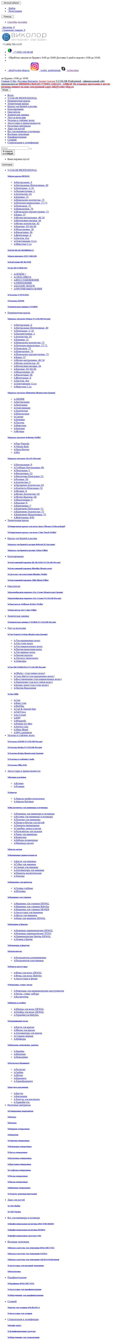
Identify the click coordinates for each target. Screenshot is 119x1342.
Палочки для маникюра (27, 819)
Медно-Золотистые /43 (27, 494)
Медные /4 (20, 491)
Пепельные (20, 405)
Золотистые (21, 410)
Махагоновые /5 (23, 500)
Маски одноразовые (17, 1182)
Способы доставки (17, 22)
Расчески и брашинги (18, 1063)
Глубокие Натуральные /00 (29, 467)
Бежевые (19, 419)
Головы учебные (23, 888)
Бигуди (18, 1093)
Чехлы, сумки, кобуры (26, 993)
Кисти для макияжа (25, 861)
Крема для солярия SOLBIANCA (23, 1307)
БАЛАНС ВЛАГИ (24, 285)
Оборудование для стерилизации (23, 1337)
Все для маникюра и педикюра (23, 131)
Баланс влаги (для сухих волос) (31, 685)
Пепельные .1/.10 (24, 188)
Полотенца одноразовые (19, 1158)
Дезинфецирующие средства (21, 1331)
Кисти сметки (14, 849)
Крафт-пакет (14, 1325)
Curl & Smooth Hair (25, 709)
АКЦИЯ (19, 399)
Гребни (18, 1072)
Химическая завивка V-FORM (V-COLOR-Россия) (31, 622)
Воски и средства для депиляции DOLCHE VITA (30, 1248)
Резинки (19, 786)
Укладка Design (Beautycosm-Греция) (25, 753)
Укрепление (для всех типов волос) (33, 682)
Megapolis (20, 720)
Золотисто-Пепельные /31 (28, 488)
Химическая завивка (18, 114)
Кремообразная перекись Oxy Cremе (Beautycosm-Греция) (35, 592)
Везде (10, 95)
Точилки (19, 876)
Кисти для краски (24, 1027)
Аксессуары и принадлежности (23, 123)
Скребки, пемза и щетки (27, 828)
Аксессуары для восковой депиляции (25, 1265)
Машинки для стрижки (19, 897)
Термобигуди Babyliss (26, 1015)
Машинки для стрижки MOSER (31, 909)
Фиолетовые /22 (23, 473)
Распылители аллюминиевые (30, 957)
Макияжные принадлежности (22, 855)
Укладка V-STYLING (18, 295)
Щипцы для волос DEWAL (29, 1009)
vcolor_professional (45, 70)
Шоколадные (21, 413)
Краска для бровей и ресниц (22, 106)
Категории (7, 164)
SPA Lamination (23, 732)
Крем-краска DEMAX (18, 176)
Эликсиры (20, 661)
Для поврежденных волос (28, 646)
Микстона (20, 425)
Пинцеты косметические (28, 873)
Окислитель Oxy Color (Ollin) (22, 610)
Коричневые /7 (22, 505)
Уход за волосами (16, 117)
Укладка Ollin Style (17, 765)
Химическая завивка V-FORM (22, 306)
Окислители (13, 112)
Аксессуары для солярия (19, 1313)
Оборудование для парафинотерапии (25, 1295)
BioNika (19, 706)
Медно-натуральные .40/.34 (29, 217)
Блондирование (15, 109)
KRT (17, 717)
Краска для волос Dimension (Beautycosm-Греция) (31, 392)
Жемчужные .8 (22, 235)
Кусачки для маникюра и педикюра (33, 816)
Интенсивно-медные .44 (27, 220)
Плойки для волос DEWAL (29, 1012)
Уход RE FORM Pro (17, 268)
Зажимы (19, 1051)
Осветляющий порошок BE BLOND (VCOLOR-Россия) (33, 562)
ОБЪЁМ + (20, 274)
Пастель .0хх (21, 238)
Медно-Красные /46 (25, 497)
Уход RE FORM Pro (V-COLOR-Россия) (26, 667)
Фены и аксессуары (17, 966)
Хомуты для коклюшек (27, 1099)
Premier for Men (23, 723)
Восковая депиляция (18, 134)
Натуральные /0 (23, 464)
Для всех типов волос (26, 658)
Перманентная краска (18, 100)
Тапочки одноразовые (18, 1140)
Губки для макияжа (25, 864)
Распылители (14, 951)
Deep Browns (21, 449)
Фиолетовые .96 (23, 232)
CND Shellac (13, 1206)
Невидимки (21, 1057)
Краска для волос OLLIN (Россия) (24, 458)
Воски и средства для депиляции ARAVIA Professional (33, 1259)
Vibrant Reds (21, 446)
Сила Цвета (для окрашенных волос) (34, 676)
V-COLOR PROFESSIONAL (22, 98)
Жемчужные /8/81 (24, 517)
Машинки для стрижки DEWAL (31, 903)
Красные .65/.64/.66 (25, 226)
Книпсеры (20, 837)
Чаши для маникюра (25, 834)
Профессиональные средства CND (24, 1235)
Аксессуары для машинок (28, 912)
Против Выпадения (25, 688)
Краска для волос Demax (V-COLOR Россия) (28, 319)
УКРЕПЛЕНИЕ (23, 283)
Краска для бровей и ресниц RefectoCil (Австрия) (31, 544)
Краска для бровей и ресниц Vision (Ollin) (27, 550)
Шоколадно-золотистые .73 (29, 200)
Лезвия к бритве (23, 939)
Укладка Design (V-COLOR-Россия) (24, 747)
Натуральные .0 (23, 182)
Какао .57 (20, 214)
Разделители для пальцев (28, 831)
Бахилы (11, 1123)
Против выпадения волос (28, 649)
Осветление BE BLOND (19, 262)
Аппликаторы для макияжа (29, 870)
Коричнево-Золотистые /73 (29, 511)
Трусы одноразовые (17, 1152)
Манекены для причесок (19, 882)
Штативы (20, 891)
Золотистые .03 (23, 194)
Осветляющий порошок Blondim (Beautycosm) (29, 568)
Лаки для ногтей (16, 128)
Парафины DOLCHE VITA (20, 1283)
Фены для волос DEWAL (28, 972)
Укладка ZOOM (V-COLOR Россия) (24, 741)
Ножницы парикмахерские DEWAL (33, 930)
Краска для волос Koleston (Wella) (24, 437)
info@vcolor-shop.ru (18, 70)
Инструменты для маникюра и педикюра (27, 807)
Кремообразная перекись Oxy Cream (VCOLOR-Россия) (34, 598)
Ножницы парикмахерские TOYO (32, 933)
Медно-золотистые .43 (26, 223)
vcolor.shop (70, 70)
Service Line (21, 726)
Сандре (18, 416)
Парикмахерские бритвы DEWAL (32, 936)
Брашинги (20, 1078)
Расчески (19, 1069)
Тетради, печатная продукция (22, 1194)
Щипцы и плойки (16, 1003)
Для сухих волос (23, 643)
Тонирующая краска (18, 103)
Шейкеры (20, 1039)
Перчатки (12, 1134)
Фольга (11, 1117)
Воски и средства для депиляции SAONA (27, 1253)
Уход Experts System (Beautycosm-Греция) (27, 634)
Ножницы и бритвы (17, 924)
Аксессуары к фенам (25, 978)
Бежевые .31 (21, 197)
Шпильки (20, 1054)
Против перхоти (23, 655)
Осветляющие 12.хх (25, 241)
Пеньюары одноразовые (19, 1146)
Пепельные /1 (22, 470)
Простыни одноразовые (19, 1164)
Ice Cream (20, 715)
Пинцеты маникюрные (27, 825)
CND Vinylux (14, 1212)
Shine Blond (21, 729)
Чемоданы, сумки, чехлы (19, 984)
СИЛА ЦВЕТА (22, 277)
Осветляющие (22, 407)
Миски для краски (24, 1030)
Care (17, 700)
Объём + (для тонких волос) (29, 673)
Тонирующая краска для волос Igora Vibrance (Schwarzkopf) (36, 526)
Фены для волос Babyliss (28, 975)
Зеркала (12, 792)
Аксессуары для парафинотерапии (24, 1289)
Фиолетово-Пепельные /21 (29, 476)
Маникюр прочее (24, 843)
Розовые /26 (21, 479)
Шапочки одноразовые (18, 1188)
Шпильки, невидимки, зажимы (22, 1045)
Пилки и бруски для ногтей (29, 822)
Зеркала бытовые (24, 801)
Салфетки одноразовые (19, 1170)
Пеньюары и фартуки (18, 945)
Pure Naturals (21, 443)
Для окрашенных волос (27, 640)
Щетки (18, 1075)
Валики (19, 783)
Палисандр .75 (22, 205)
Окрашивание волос (17, 1021)
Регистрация (14, 11)
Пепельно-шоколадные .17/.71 (30, 203)
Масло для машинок (25, 915)
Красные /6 (20, 502)
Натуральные (22, 402)
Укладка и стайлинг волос (21, 120)
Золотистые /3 (22, 482)
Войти (11, 8)
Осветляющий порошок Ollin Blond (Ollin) (27, 580)
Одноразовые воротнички (20, 1111)
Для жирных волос (24, 652)
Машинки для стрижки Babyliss (31, 906)
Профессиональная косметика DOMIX (26, 1230)
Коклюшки (20, 1096)
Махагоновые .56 (24, 229)
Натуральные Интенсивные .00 (31, 185)
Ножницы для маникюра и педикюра (34, 813)
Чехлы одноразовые (17, 1176)
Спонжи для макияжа (26, 867)
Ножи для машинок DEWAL (30, 918)
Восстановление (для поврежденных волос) (38, 679)
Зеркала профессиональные (29, 798)
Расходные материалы (19, 126)
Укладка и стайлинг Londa (20, 759)
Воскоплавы (14, 1271)
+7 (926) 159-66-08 (20, 52)
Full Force (20, 712)
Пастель (19, 422)
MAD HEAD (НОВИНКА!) (20, 250)
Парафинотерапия (16, 137)
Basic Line (20, 703)
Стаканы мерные (23, 1036)
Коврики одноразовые (18, 1129)
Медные (19, 431)
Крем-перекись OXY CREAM (22, 256)
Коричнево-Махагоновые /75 (30, 514)
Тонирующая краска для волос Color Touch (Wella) (31, 532)
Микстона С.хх (22, 244)
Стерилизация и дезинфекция (23, 142)
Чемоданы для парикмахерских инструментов (39, 990)
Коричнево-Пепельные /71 (28, 508)
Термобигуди (21, 1102)
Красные (19, 428)
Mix (17, 452)
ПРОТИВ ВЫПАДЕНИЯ (28, 288)
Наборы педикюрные (26, 840)
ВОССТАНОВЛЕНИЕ (26, 280)
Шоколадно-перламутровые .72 (31, 211)
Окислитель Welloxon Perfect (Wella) (25, 604)
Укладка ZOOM (15, 301)
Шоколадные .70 (23, 208)
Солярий (12, 139)
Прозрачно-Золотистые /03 (29, 485)
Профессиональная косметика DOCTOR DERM (30, 1224)
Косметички (21, 996)
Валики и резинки (16, 777)
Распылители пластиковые (29, 960)
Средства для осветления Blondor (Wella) (27, 574)
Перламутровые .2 (24, 191)
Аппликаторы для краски (28, 1033)
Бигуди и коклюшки (17, 1087)
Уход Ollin (12, 694)
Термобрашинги (23, 1081)
